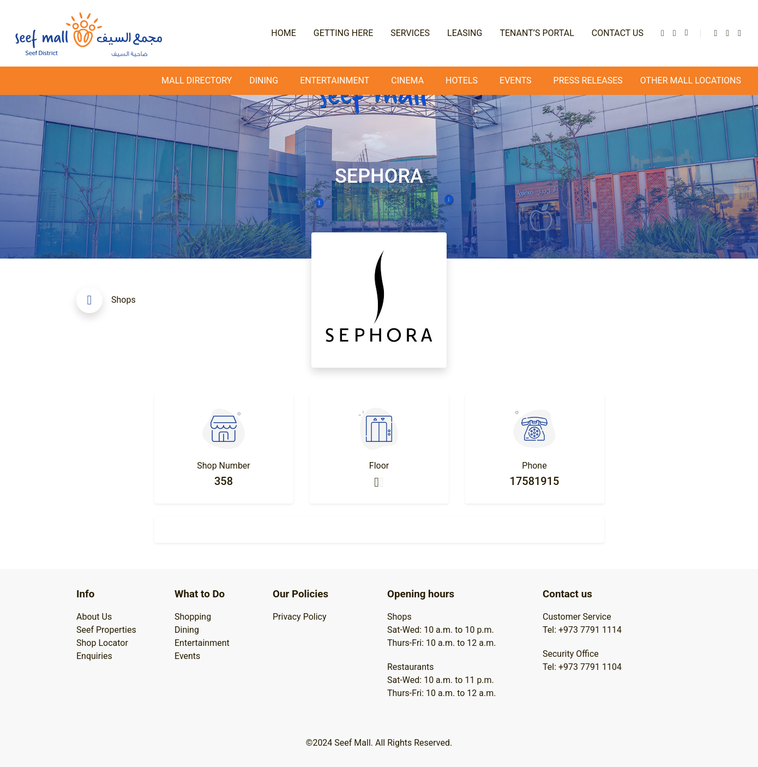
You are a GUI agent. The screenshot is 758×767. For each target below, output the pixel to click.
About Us (94, 617)
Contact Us (617, 33)
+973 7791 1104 (590, 667)
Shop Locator (102, 643)
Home (283, 33)
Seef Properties (106, 630)
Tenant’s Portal (537, 33)
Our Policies (300, 594)
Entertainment (202, 643)
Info (85, 594)
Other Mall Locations (690, 80)
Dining (263, 80)
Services (410, 33)
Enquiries (94, 656)
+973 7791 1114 (590, 630)
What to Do (200, 594)
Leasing (464, 33)
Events (187, 656)
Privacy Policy (300, 617)
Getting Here (343, 33)
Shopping (193, 617)
